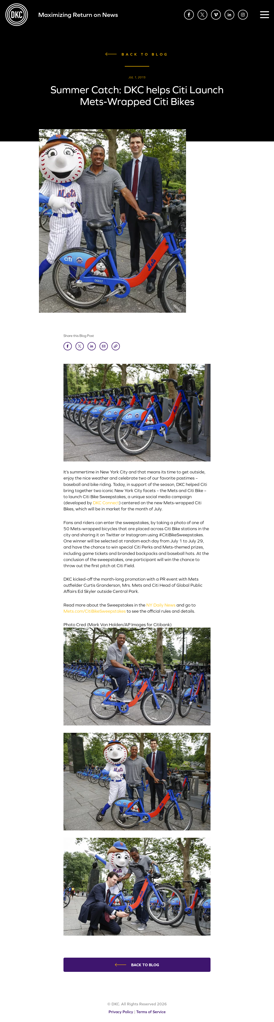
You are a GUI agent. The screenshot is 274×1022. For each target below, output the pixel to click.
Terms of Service (151, 1012)
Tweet (79, 346)
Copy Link (116, 346)
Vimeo (216, 15)
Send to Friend (104, 346)
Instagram (243, 15)
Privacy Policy (121, 1012)
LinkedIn (229, 15)
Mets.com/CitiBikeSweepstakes (94, 611)
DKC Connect (106, 502)
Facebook (189, 15)
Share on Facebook (67, 346)
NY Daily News (160, 605)
